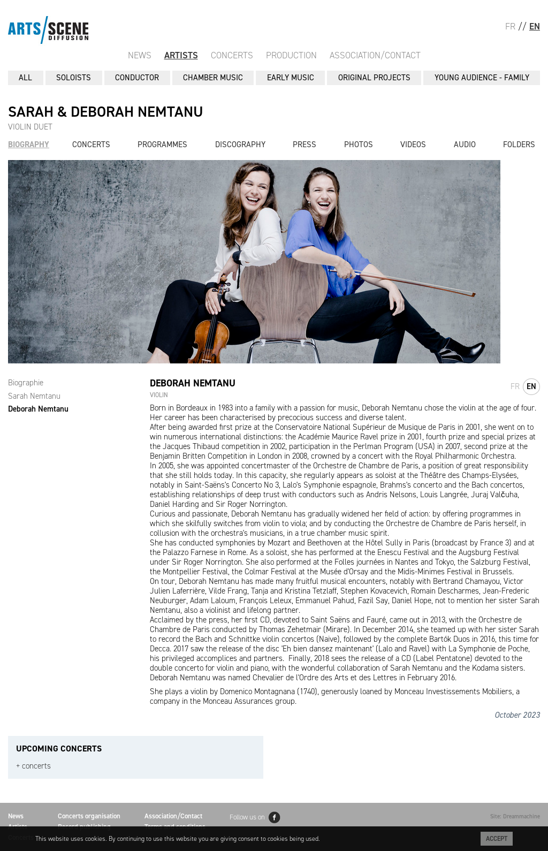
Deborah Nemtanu (38, 409)
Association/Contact (375, 55)
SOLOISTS (73, 77)
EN (534, 26)
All (25, 77)
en (531, 386)
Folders (519, 144)
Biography (28, 144)
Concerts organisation (89, 815)
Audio (465, 144)
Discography (240, 144)
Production (291, 55)
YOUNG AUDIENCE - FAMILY (482, 77)
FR (510, 26)
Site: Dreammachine (515, 816)
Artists (181, 55)
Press (304, 144)
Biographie (25, 382)
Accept (496, 838)
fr (515, 386)
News (139, 55)
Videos (413, 144)
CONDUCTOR (137, 77)
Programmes (162, 144)
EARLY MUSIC (290, 77)
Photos (358, 144)
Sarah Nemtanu (34, 396)
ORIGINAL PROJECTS (374, 77)
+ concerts (33, 766)
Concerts (232, 55)
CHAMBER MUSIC (213, 77)
